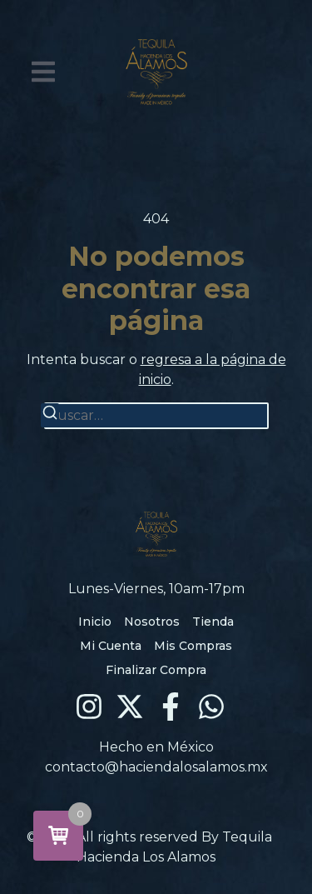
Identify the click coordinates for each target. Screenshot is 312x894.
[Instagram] (89, 706)
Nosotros (152, 621)
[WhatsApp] (211, 706)
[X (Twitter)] (130, 706)
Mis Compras (193, 646)
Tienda (213, 621)
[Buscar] (50, 415)
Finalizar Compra (156, 670)
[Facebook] (170, 706)
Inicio (94, 621)
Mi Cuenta (110, 646)
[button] (43, 71)
